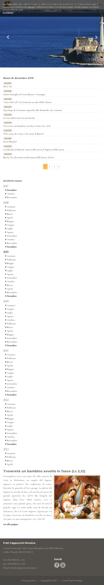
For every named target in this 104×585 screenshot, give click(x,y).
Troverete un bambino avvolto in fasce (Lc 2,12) (26, 125)
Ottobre (10, 193)
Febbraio (10, 210)
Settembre (11, 235)
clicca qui (31, 7)
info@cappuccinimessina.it (23, 567)
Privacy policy (29, 580)
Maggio (9, 221)
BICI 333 (7, 86)
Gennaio (10, 206)
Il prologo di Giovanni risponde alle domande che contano (32, 110)
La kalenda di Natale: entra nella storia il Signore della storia (33, 149)
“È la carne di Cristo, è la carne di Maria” (23, 133)
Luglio (9, 228)
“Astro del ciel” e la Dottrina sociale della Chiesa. (27, 102)
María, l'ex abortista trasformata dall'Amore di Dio (28, 157)
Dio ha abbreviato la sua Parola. (19, 117)
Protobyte (77, 580)
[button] (8, 33)
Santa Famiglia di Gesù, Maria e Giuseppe (24, 94)
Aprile (9, 217)
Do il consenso (8, 12)
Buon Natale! (10, 141)
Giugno (9, 224)
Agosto (9, 232)
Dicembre (11, 190)
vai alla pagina (10, 524)
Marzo (9, 213)
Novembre (11, 197)
